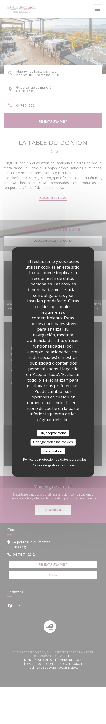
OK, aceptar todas (53, 433)
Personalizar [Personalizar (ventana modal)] (53, 451)
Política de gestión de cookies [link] (54, 465)
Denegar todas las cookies (53, 442)
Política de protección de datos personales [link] (55, 459)
